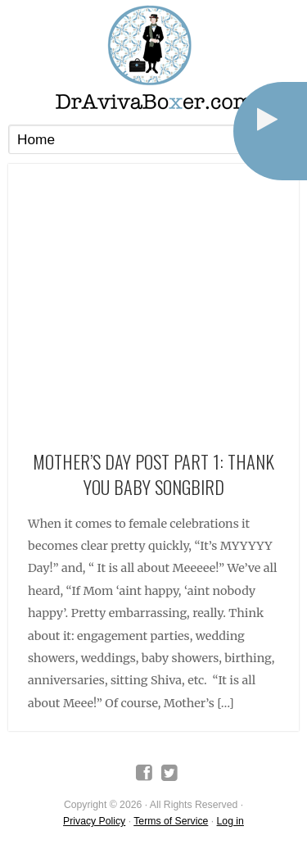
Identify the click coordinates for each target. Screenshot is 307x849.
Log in (230, 821)
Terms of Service (170, 821)
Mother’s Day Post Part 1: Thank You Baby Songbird (153, 473)
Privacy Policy (94, 821)
